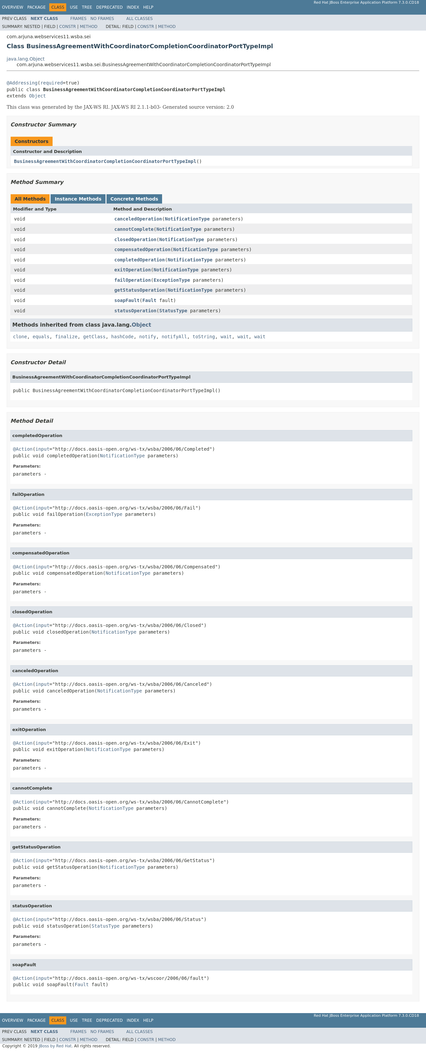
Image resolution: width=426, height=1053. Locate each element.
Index (133, 7)
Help (148, 7)
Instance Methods (78, 199)
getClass (94, 336)
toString (204, 336)
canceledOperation (138, 219)
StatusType (173, 310)
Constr (67, 26)
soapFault (127, 300)
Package (36, 7)
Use (74, 7)
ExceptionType (172, 280)
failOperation (132, 280)
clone (20, 336)
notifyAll (174, 336)
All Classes (139, 18)
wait (226, 336)
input (42, 449)
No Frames (102, 18)
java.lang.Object (26, 59)
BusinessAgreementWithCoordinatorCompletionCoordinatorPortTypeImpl (105, 161)
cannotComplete (134, 229)
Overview (12, 7)
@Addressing (22, 82)
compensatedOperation (142, 249)
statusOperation (135, 310)
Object (37, 95)
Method (89, 26)
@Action (23, 449)
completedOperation (139, 259)
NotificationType (187, 219)
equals (41, 336)
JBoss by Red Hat (55, 1046)
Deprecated (109, 7)
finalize (66, 336)
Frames (78, 18)
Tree (87, 7)
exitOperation (132, 269)
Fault (149, 300)
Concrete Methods (134, 199)
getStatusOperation (139, 290)
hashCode (122, 336)
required (51, 82)
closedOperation (135, 239)
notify (147, 336)
